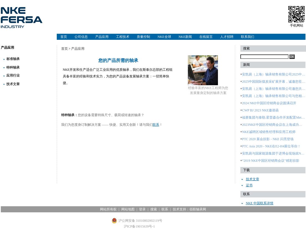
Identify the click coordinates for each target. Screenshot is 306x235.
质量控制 (143, 37)
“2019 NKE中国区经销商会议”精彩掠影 (270, 161)
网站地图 (128, 209)
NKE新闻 (185, 37)
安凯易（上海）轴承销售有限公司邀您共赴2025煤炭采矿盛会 (273, 89)
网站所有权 (108, 209)
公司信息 (81, 37)
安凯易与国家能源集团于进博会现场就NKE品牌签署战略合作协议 (273, 153)
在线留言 (206, 37)
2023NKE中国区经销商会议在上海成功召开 (273, 125)
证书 (249, 185)
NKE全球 (164, 37)
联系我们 (247, 37)
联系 (156, 125)
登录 (142, 209)
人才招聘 (226, 37)
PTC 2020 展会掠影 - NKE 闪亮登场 (268, 139)
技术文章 (13, 84)
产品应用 (102, 37)
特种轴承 (13, 67)
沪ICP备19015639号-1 (139, 226)
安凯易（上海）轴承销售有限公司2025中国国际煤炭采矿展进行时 (273, 74)
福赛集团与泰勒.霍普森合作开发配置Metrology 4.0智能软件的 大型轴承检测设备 (273, 117)
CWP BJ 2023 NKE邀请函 (260, 110)
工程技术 (122, 37)
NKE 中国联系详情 (260, 203)
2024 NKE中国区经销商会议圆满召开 (269, 103)
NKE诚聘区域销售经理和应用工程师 (268, 132)
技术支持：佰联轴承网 (189, 209)
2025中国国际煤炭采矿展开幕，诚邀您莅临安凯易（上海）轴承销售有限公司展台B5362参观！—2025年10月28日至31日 (273, 81)
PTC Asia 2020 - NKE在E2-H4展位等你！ (271, 146)
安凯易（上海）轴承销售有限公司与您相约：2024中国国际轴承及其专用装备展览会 (273, 96)
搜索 (153, 209)
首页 (63, 37)
